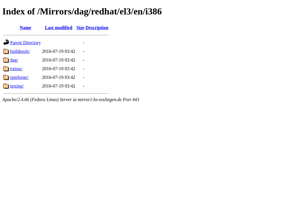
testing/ (17, 85)
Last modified (58, 27)
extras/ (16, 68)
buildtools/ (20, 51)
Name (25, 27)
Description (97, 27)
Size (80, 27)
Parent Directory (25, 42)
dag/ (14, 59)
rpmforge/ (19, 77)
